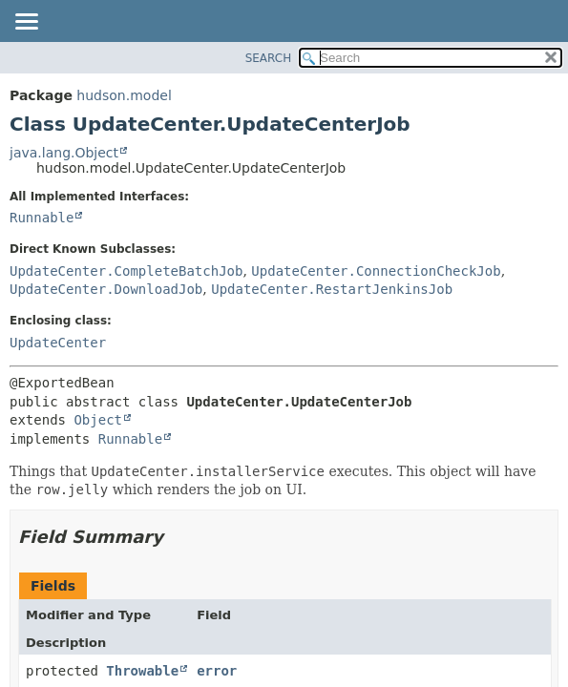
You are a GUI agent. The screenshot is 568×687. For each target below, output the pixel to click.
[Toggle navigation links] (26, 23)
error (217, 670)
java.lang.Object (64, 152)
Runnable (42, 217)
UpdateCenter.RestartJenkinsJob (331, 289)
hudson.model (123, 95)
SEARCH (268, 58)
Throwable (142, 670)
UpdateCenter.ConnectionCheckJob (375, 271)
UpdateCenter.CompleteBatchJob (126, 271)
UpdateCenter (58, 342)
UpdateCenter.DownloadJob (106, 289)
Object (98, 419)
